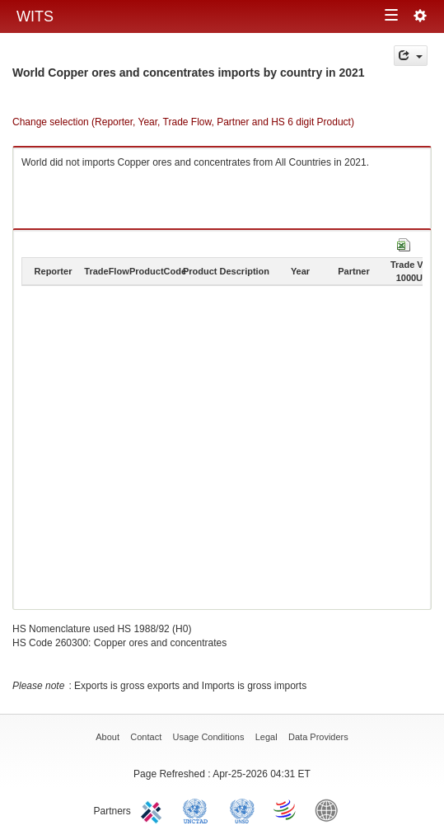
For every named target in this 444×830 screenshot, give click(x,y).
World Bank (330, 809)
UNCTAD (198, 809)
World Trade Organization (285, 809)
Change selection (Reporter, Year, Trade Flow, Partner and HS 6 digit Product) (183, 122)
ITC (154, 809)
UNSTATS (242, 809)
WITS (35, 16)
